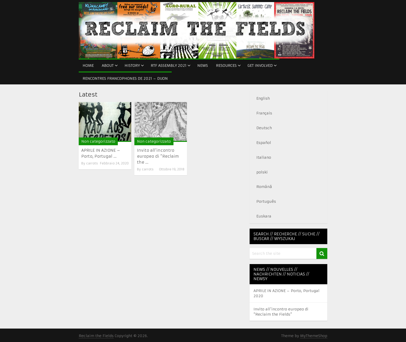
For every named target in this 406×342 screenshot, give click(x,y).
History (132, 65)
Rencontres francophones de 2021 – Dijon (125, 78)
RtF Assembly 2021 (168, 65)
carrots (92, 163)
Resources (226, 65)
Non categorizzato (98, 141)
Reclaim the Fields (96, 335)
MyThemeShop (313, 335)
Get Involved (260, 65)
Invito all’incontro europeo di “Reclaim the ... (158, 156)
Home (88, 65)
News (202, 65)
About (108, 65)
